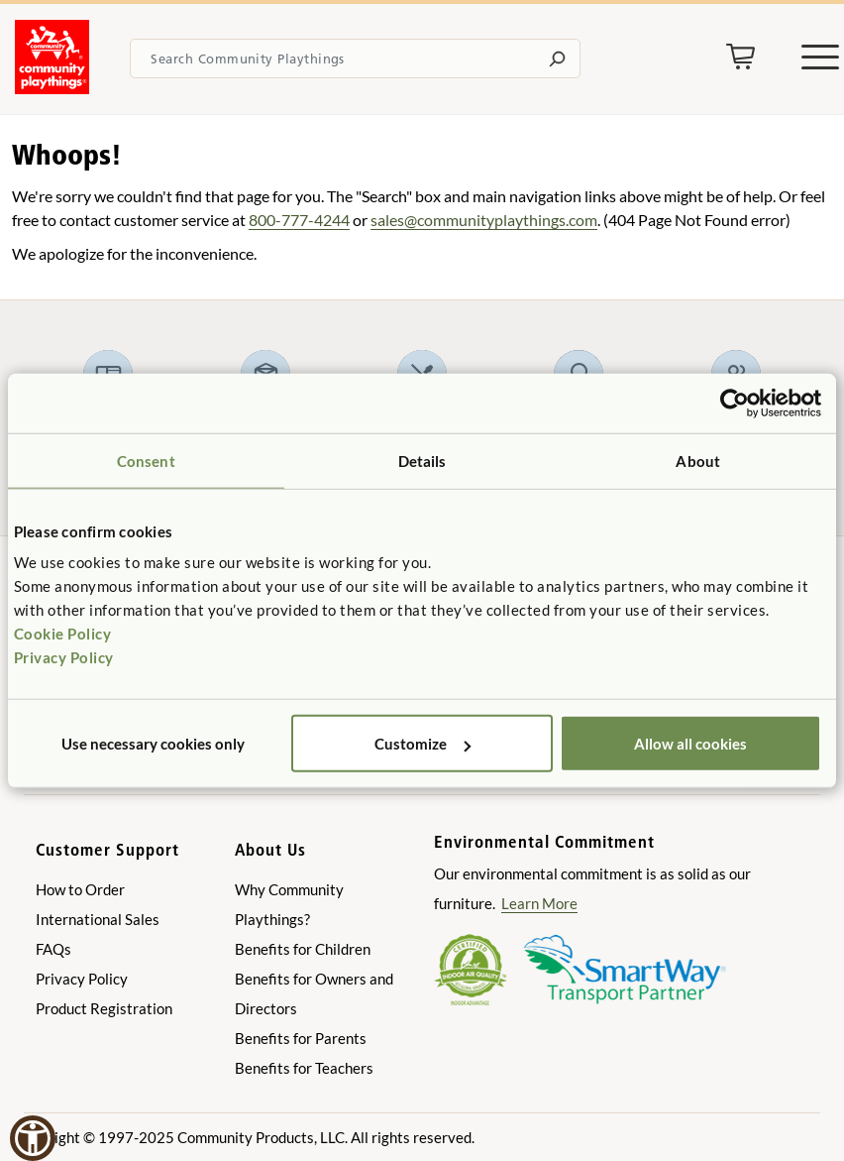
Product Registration (104, 1008)
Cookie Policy (63, 633)
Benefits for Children (302, 949)
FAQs (53, 949)
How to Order (80, 889)
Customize (422, 744)
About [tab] (698, 460)
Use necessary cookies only (153, 744)
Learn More (539, 903)
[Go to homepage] (52, 88)
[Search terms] (355, 58)
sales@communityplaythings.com (483, 219)
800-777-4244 (299, 219)
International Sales (97, 919)
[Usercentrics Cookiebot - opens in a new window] (734, 402)
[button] (33, 1138)
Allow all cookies (690, 744)
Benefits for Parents (301, 1038)
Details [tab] (422, 460)
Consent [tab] (146, 460)
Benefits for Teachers (304, 1068)
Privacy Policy (64, 657)
